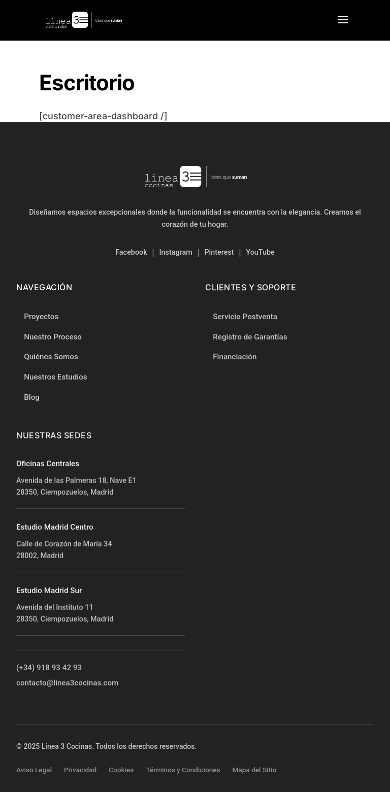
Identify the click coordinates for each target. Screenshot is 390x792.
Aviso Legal (34, 770)
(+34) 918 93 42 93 (49, 668)
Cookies (121, 770)
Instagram (175, 252)
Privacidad (80, 770)
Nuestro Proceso (53, 336)
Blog (32, 397)
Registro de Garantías (250, 336)
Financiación (234, 357)
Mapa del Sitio (255, 770)
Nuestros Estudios (55, 377)
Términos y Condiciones (183, 770)
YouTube (260, 252)
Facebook (131, 252)
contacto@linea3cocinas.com (67, 683)
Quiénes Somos (51, 356)
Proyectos (41, 316)
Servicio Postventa (245, 317)
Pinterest (219, 252)
